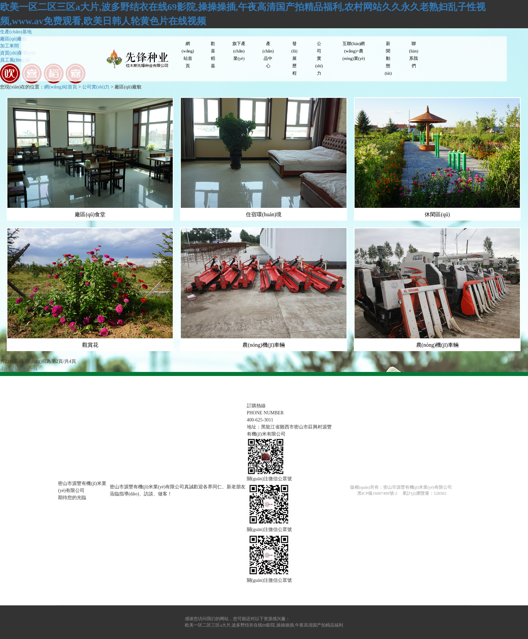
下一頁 (31, 368)
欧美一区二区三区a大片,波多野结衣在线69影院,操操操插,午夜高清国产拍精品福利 (264, 625)
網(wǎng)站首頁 (60, 86)
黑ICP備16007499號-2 (377, 493)
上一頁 (7, 368)
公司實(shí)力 (96, 86)
